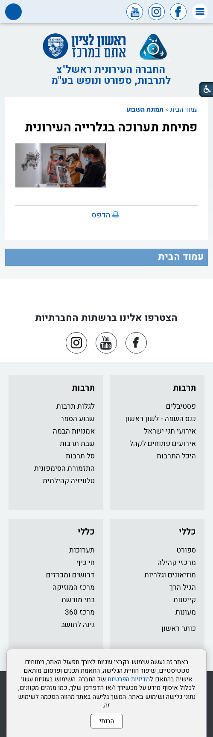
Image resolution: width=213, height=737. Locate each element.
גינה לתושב (78, 624)
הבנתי (106, 721)
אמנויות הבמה (74, 431)
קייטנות (184, 599)
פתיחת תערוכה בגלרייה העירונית (111, 128)
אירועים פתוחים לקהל (162, 443)
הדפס (101, 215)
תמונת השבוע (144, 109)
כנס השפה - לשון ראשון (160, 418)
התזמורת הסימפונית (64, 468)
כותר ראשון (178, 628)
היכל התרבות (176, 456)
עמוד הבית (184, 109)
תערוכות (82, 550)
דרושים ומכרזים (70, 575)
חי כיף (85, 562)
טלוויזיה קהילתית (69, 480)
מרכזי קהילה (177, 562)
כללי (187, 532)
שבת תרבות (77, 443)
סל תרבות (80, 456)
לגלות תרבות (75, 406)
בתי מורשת (78, 599)
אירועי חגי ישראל (170, 431)
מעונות (185, 612)
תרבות (184, 388)
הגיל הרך (182, 587)
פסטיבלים (181, 406)
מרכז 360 (80, 612)
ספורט (186, 550)
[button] (200, 12)
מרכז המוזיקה (74, 587)
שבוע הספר (77, 418)
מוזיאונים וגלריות (170, 575)
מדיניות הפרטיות (129, 679)
